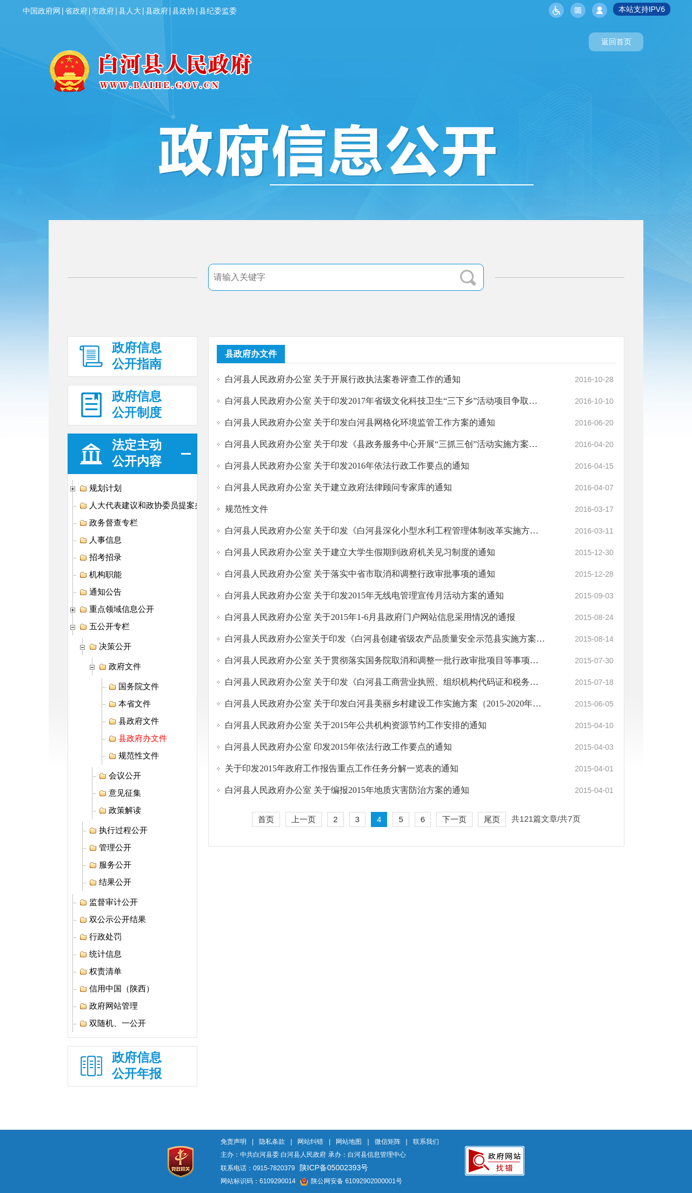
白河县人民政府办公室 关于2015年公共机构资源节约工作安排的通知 (356, 725)
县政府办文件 (137, 738)
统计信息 (100, 954)
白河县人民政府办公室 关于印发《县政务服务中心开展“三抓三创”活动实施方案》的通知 (385, 444)
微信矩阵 (388, 1141)
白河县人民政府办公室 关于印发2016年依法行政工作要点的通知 (347, 465)
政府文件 (119, 666)
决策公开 (110, 646)
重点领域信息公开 (116, 609)
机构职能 (100, 574)
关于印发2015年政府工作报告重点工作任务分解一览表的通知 (341, 768)
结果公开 (110, 882)
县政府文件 (133, 721)
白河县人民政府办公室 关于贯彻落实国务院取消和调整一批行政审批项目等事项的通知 (385, 660)
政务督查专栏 (108, 523)
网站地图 (349, 1141)
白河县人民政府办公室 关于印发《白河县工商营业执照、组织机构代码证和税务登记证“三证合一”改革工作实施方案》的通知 (385, 682)
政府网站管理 (108, 1006)
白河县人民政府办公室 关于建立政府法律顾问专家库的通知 (338, 487)
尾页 (492, 819)
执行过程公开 (118, 830)
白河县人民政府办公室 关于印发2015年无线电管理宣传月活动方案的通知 (364, 595)
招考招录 (100, 557)
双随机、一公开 (112, 1023)
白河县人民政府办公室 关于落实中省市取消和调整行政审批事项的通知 (360, 573)
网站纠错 (310, 1141)
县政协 (183, 10)
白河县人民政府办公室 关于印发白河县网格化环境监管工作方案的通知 (360, 422)
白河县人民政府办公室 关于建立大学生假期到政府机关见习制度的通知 (360, 552)
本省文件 (129, 704)
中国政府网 (42, 10)
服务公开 (110, 865)
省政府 (76, 10)
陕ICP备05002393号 (334, 1167)
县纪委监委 (218, 10)
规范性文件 (133, 756)
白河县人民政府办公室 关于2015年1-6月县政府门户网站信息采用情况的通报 (370, 617)
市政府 (102, 10)
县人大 (129, 10)
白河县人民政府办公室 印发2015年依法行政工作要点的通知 (338, 746)
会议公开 (119, 776)
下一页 (454, 819)
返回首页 (616, 41)
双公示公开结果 (112, 919)
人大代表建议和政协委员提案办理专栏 (153, 505)
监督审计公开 (108, 902)
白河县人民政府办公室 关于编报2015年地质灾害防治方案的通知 (347, 790)
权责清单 (100, 971)
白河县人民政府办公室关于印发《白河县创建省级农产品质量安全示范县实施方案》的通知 (385, 638)
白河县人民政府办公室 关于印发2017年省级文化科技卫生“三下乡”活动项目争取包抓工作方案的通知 (385, 400)
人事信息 (100, 540)
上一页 (303, 819)
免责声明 (234, 1141)
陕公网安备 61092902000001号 (351, 1181)
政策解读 (119, 810)
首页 (266, 819)
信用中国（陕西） (116, 989)
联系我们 (426, 1141)
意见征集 (119, 793)
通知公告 (100, 592)
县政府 (156, 10)
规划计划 (100, 488)
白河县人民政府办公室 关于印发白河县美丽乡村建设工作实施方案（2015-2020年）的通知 (385, 703)
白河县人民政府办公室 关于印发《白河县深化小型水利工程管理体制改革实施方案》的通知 (385, 530)
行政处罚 (100, 937)
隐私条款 (272, 1141)
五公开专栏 (104, 626)
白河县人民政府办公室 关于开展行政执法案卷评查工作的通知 (343, 379)
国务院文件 (133, 686)
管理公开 (110, 847)
